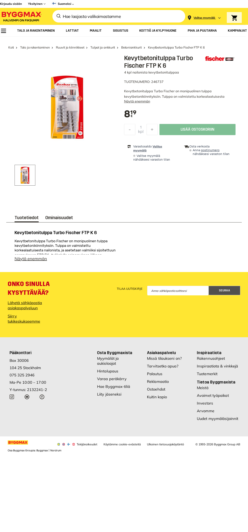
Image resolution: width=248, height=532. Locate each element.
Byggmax (42, 452)
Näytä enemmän (137, 101)
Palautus (154, 375)
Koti (11, 47)
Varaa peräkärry (112, 380)
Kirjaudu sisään (11, 4)
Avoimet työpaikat (213, 397)
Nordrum (55, 452)
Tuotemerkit (207, 375)
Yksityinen (35, 4)
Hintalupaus (107, 373)
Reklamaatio (158, 383)
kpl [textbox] (141, 132)
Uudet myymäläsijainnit (217, 420)
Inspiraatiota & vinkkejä (217, 368)
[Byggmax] (21, 16)
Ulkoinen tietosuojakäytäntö (165, 446)
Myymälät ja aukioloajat (108, 363)
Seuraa (224, 292)
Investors (205, 405)
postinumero (210, 150)
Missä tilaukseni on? (164, 360)
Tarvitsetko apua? (162, 368)
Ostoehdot (156, 391)
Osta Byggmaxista (114, 354)
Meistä (203, 389)
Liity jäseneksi (109, 396)
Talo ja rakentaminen (35, 47)
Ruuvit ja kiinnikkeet (70, 47)
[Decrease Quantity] (129, 130)
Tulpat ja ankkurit (102, 47)
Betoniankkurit (131, 47)
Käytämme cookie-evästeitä (122, 446)
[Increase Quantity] (152, 130)
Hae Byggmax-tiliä (113, 388)
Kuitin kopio (157, 399)
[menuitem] (3, 31)
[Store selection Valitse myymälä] (204, 17)
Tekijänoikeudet (87, 446)
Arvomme (205, 413)
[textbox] (130, 114)
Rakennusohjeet (211, 360)
